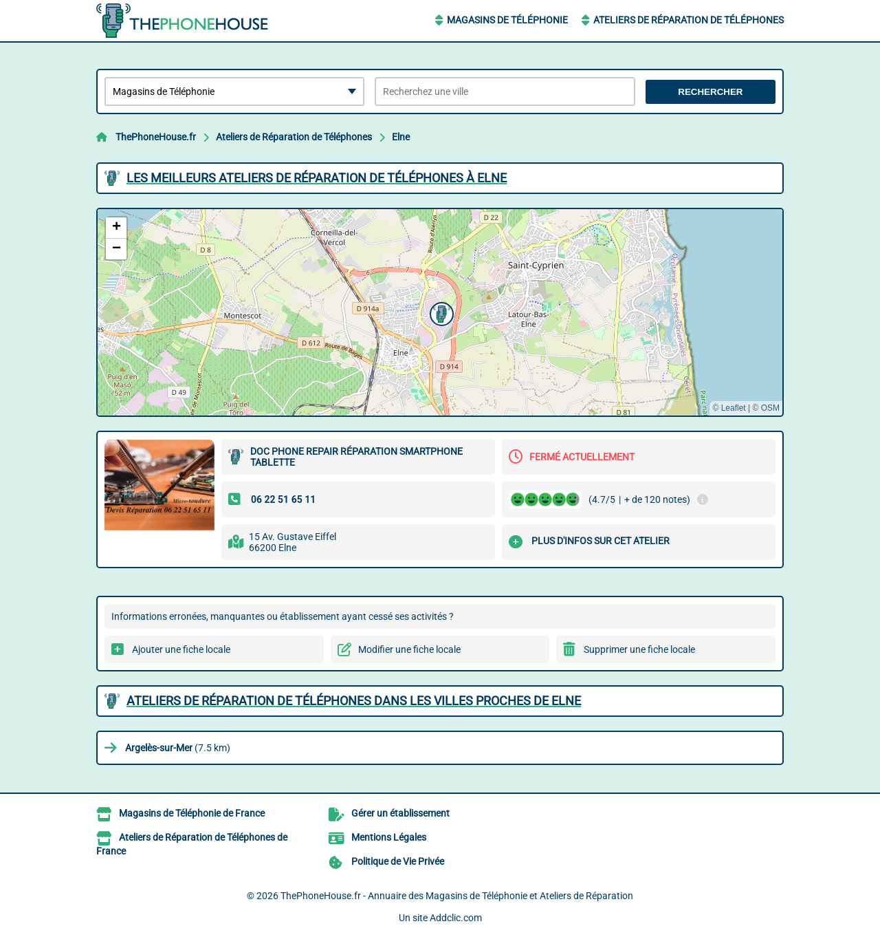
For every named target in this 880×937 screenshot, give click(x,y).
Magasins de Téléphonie (507, 19)
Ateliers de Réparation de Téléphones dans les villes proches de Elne (353, 700)
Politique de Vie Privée (397, 861)
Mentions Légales (388, 837)
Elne (401, 136)
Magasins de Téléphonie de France (192, 813)
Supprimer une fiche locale (639, 649)
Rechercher (710, 92)
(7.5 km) (177, 747)
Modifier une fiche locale (409, 649)
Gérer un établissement (400, 813)
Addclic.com (456, 917)
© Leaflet (728, 408)
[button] (440, 312)
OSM (770, 408)
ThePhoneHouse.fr (156, 136)
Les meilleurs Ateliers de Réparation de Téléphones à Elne (316, 178)
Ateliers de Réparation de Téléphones (688, 19)
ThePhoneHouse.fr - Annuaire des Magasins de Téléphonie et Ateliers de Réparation (456, 895)
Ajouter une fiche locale (181, 649)
